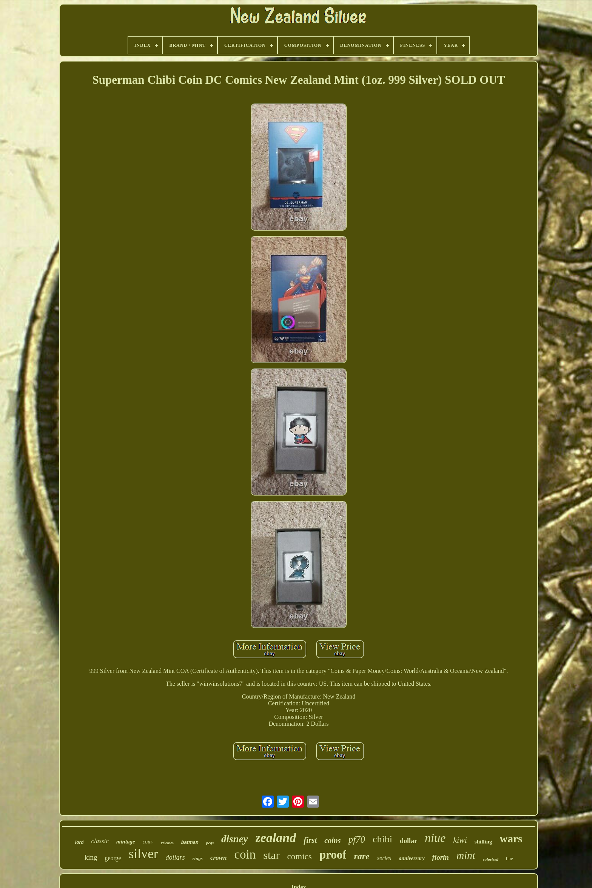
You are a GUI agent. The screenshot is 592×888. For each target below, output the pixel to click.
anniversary (411, 858)
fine (509, 858)
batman (190, 842)
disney (234, 839)
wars (511, 839)
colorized (490, 859)
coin (245, 854)
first (310, 840)
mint (465, 855)
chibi (382, 839)
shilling (483, 842)
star (271, 855)
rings (197, 858)
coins (332, 840)
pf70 (356, 839)
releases (167, 843)
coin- (148, 842)
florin (440, 857)
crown (218, 857)
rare (361, 856)
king (91, 857)
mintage (125, 842)
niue (435, 838)
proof (333, 854)
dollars (175, 857)
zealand (276, 838)
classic (99, 841)
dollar (408, 841)
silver (143, 853)
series (384, 858)
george (113, 858)
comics (299, 856)
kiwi (460, 840)
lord (79, 842)
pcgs (210, 842)
